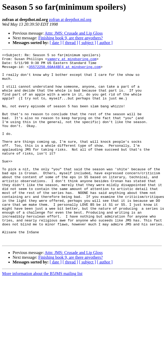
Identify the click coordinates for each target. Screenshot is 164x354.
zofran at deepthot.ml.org (70, 19)
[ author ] (105, 42)
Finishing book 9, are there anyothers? (70, 38)
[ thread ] (70, 42)
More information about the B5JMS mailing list (42, 311)
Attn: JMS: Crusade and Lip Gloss (74, 33)
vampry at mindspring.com (71, 60)
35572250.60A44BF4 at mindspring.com (64, 69)
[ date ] (56, 42)
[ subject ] (87, 42)
